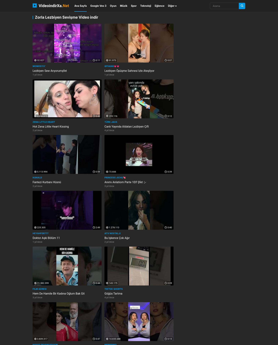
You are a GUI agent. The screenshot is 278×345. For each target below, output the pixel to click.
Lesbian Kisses (150, 196)
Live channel (203, 297)
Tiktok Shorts (96, 146)
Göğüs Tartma (96, 151)
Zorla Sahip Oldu (151, 151)
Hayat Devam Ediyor (153, 146)
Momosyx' (39, 56)
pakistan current (67, 325)
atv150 (66, 319)
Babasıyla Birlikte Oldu (101, 252)
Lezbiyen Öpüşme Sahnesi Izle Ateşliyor (112, 60)
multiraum (149, 319)
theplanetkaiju (218, 319)
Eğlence (160, 5)
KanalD (37, 101)
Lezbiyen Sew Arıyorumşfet (50, 60)
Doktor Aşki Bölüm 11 (154, 106)
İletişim (192, 341)
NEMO (67, 341)
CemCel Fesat (203, 196)
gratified (159, 325)
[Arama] (242, 6)
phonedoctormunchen (46, 319)
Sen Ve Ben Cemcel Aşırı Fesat (214, 200)
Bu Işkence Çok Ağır (207, 106)
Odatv (90, 297)
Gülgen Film (148, 248)
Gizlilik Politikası (208, 341)
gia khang (165, 319)
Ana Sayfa (80, 5)
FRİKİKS (37, 196)
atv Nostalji (203, 101)
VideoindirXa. (51, 5)
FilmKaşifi (147, 297)
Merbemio (201, 146)
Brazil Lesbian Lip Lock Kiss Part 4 (162, 200)
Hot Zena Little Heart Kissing (159, 60)
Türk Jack (201, 56)
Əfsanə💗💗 (94, 56)
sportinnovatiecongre (93, 325)
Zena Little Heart (152, 56)
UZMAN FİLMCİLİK (205, 248)
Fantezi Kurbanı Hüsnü (47, 106)
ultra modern (176, 325)
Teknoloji (145, 5)
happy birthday (131, 319)
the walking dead (84, 319)
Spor (134, 5)
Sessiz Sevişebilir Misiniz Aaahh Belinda (166, 301)
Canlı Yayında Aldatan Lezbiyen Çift (217, 60)
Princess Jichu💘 (97, 101)
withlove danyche (43, 325)
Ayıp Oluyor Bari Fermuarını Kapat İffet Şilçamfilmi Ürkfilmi (219, 254)
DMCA (241, 341)
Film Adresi (40, 146)
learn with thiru (196, 319)
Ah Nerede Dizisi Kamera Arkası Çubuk (57, 301)
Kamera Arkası (42, 297)
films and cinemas (197, 325)
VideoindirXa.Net (51, 341)
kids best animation (108, 319)
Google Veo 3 (98, 5)
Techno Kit (94, 248)
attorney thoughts (120, 325)
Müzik (123, 5)
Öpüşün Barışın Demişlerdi (211, 151)
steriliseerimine (220, 325)
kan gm (179, 319)
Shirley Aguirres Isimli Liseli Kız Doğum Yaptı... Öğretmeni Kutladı (111, 303)
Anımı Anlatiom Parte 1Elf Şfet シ (108, 106)
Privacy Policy (227, 341)
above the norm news (45, 331)
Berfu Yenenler (42, 248)
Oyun (113, 5)
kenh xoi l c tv (142, 325)
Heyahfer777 (149, 101)
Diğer (172, 5)
